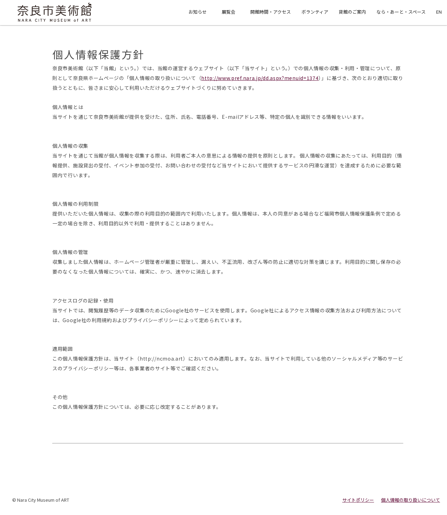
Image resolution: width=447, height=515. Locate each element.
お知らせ (198, 11)
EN (439, 11)
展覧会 (228, 11)
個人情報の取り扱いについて (410, 499)
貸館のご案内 (352, 11)
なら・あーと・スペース (401, 11)
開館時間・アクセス (270, 11)
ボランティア (314, 11)
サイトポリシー (358, 499)
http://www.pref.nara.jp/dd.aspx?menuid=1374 (259, 77)
